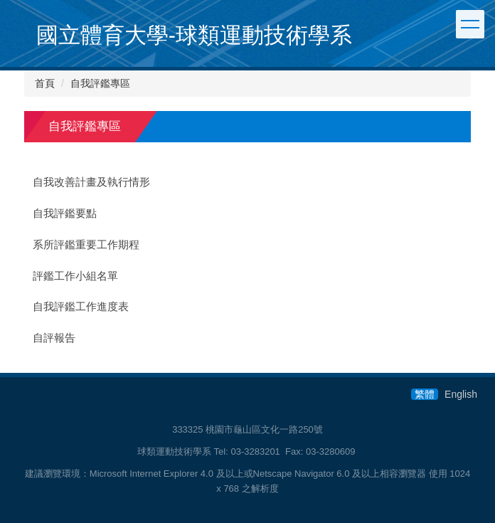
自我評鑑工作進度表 (81, 306)
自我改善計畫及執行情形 (91, 182)
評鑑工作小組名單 (75, 276)
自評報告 (54, 338)
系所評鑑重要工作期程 (86, 244)
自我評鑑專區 (100, 83)
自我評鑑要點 (65, 213)
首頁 (45, 83)
